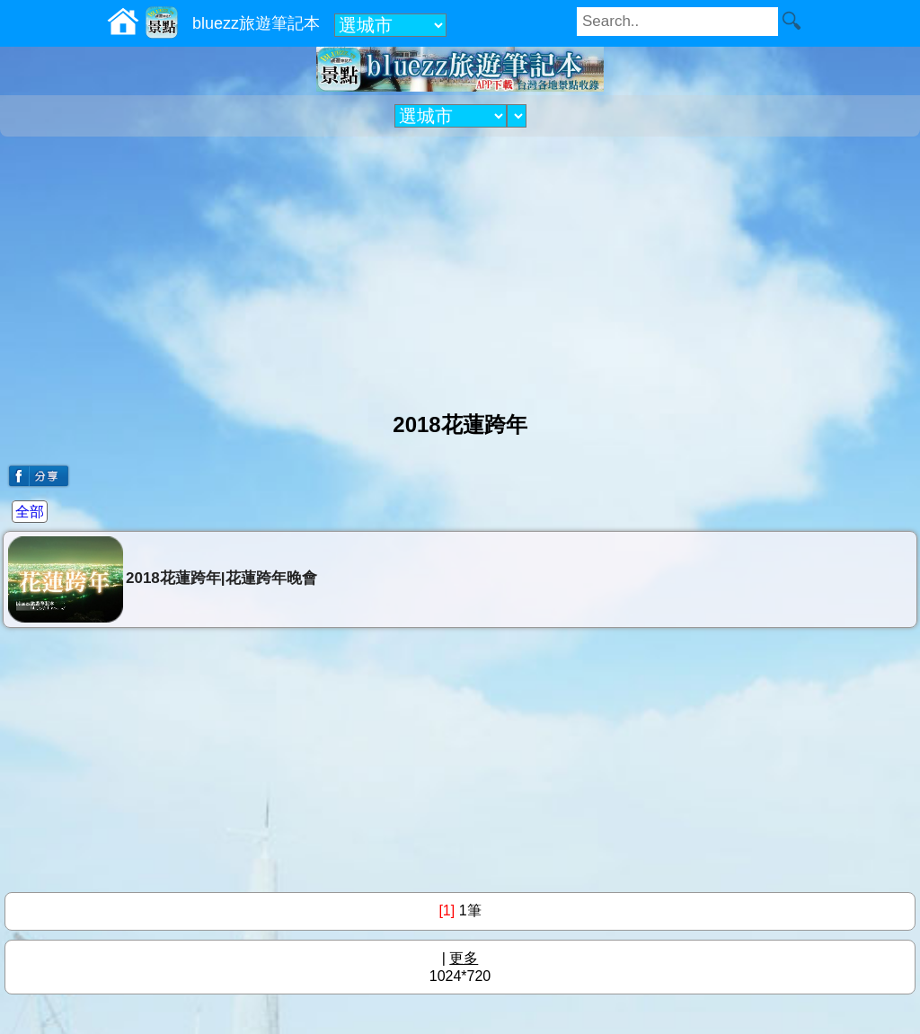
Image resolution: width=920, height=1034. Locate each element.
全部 (29, 511)
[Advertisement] (460, 267)
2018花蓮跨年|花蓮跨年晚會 (162, 579)
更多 (463, 958)
